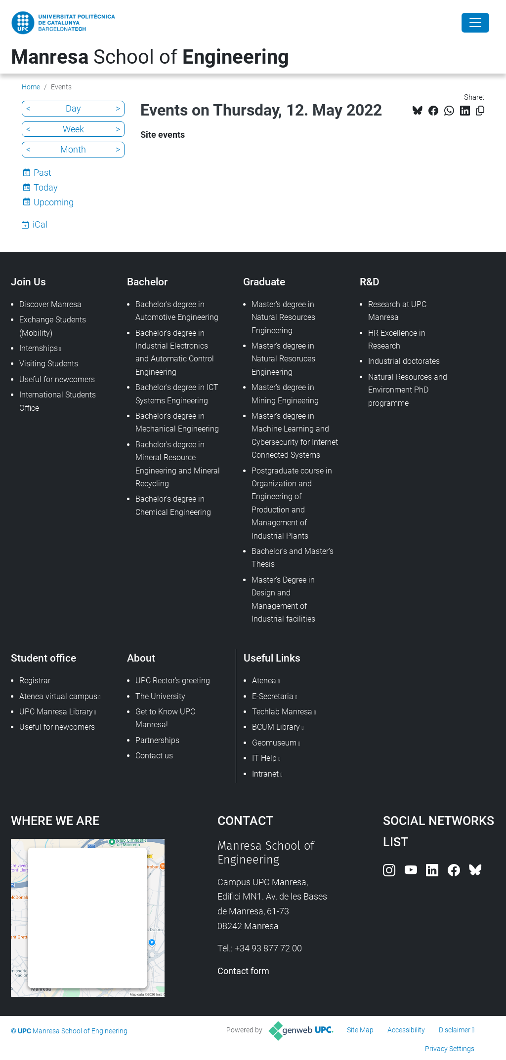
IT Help (264, 758)
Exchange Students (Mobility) (52, 326)
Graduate (264, 281)
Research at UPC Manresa (397, 311)
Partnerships (157, 740)
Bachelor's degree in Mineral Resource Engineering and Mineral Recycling (177, 464)
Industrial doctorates (404, 361)
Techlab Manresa (282, 711)
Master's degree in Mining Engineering (285, 394)
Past (42, 172)
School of (150, 57)
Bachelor (147, 281)
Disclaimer (454, 1030)
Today (46, 187)
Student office (43, 658)
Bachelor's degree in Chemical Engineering (173, 505)
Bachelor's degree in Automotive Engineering (176, 311)
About (141, 658)
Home (31, 87)
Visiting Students (48, 363)
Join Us (28, 281)
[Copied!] (480, 111)
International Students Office (57, 401)
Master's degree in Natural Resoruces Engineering (283, 359)
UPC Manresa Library (56, 711)
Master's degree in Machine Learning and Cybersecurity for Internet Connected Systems (295, 435)
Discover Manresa (50, 304)
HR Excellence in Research (396, 339)
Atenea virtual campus (58, 696)
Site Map (360, 1030)
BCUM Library (276, 727)
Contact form (243, 971)
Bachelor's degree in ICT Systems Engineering (176, 394)
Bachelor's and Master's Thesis (293, 558)
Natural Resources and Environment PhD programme (407, 390)
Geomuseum (274, 742)
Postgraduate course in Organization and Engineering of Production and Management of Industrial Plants (292, 503)
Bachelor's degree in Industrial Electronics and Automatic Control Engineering (174, 352)
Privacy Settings (449, 1049)
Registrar (34, 680)
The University (160, 696)
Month (73, 149)
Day (73, 108)
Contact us (154, 755)
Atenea (264, 680)
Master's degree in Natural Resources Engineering (283, 317)
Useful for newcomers (57, 379)
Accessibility (406, 1030)
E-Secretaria (273, 696)
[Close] (475, 23)
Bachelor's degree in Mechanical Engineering (177, 422)
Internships (38, 348)
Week (73, 129)
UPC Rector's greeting (172, 680)
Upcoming (54, 202)
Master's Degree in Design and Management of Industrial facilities (283, 599)
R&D (370, 281)
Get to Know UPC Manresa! (165, 718)
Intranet (265, 774)
